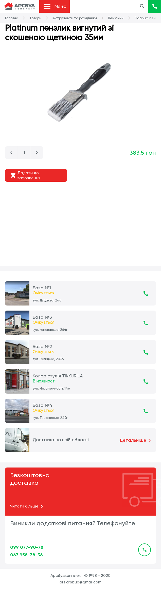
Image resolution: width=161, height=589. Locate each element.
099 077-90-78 (26, 547)
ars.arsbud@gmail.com (80, 582)
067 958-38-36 (26, 555)
